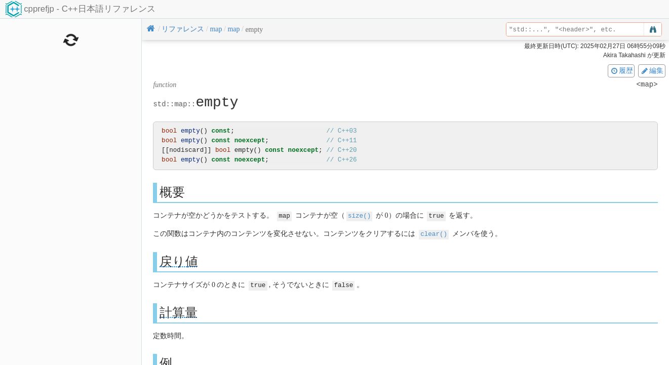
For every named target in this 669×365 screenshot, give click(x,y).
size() (359, 215)
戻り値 (179, 260)
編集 (651, 70)
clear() (433, 233)
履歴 (621, 70)
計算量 (179, 311)
